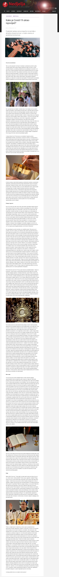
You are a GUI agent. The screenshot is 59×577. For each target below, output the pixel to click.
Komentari (26, 11)
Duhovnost (19, 11)
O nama (43, 11)
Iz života (13, 11)
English (54, 11)
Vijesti (8, 11)
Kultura (31, 11)
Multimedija (38, 11)
